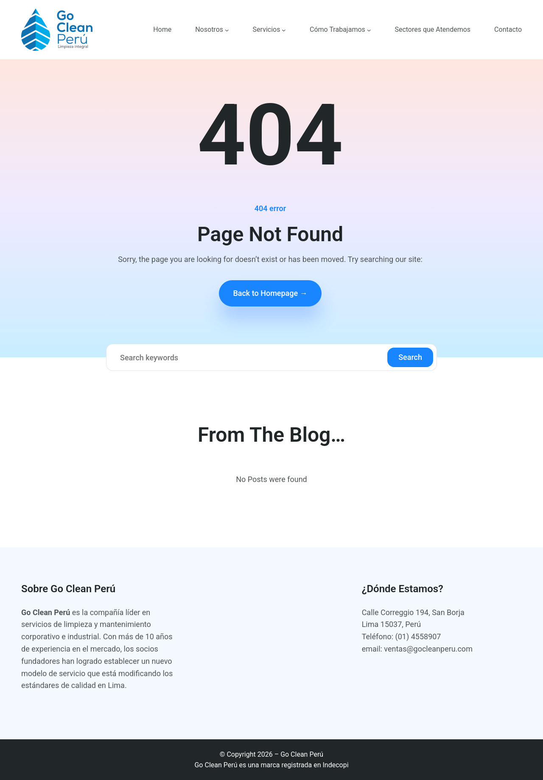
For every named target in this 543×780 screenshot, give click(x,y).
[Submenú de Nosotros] (227, 30)
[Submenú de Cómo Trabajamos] (369, 30)
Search (410, 357)
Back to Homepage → (270, 293)
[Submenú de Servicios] (284, 30)
